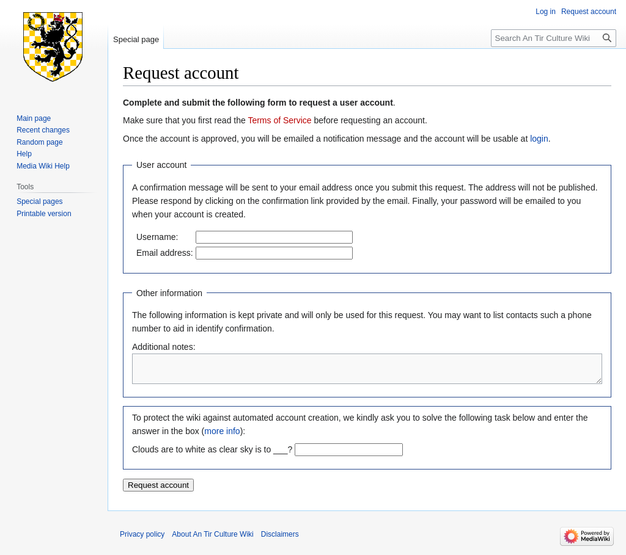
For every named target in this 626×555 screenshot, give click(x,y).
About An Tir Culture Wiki (212, 539)
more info (222, 436)
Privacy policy (142, 539)
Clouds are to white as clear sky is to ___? (212, 455)
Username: (157, 237)
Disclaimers (280, 539)
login (539, 138)
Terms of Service (279, 120)
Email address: (164, 253)
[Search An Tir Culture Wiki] (553, 38)
